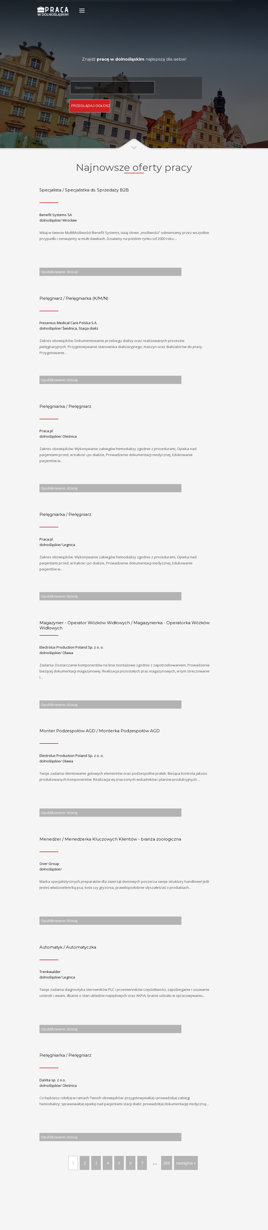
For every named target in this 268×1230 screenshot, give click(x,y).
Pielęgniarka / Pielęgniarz (65, 406)
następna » (186, 1163)
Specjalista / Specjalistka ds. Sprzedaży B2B (84, 190)
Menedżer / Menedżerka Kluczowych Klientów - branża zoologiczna (110, 839)
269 (166, 1163)
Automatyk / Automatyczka (67, 947)
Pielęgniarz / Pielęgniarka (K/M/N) (74, 298)
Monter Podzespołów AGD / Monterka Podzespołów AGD (99, 730)
